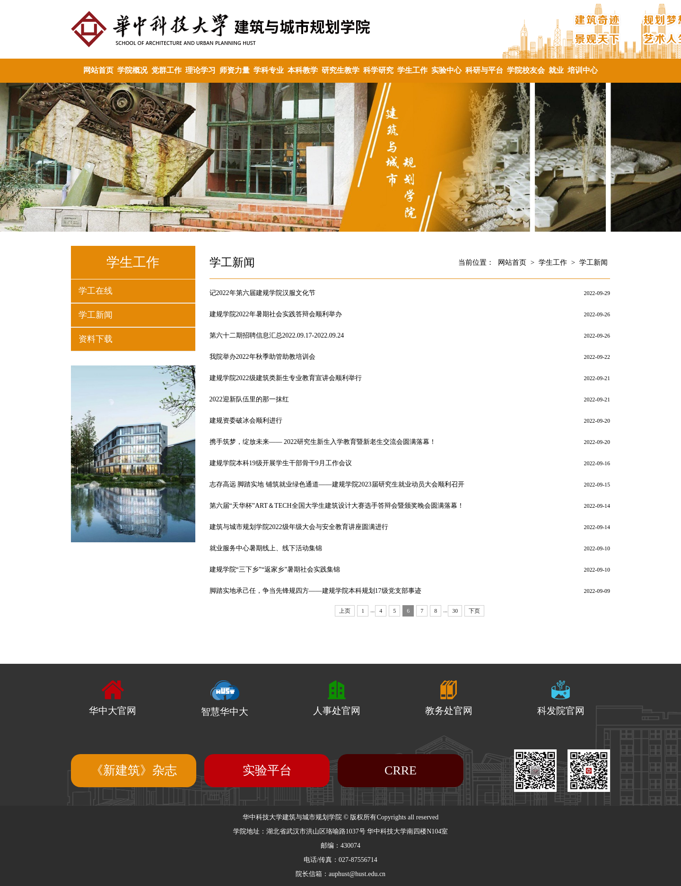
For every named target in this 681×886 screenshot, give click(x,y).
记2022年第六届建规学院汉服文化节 (262, 292)
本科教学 (303, 70)
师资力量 (234, 70)
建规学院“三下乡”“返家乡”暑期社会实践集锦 (275, 569)
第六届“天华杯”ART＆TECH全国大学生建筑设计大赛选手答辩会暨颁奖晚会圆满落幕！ (337, 505)
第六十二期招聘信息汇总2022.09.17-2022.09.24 (277, 335)
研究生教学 (340, 70)
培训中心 (583, 70)
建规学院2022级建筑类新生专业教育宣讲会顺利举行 (286, 378)
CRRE (400, 770)
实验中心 (446, 70)
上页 (344, 611)
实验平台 (267, 770)
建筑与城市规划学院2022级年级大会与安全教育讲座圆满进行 (299, 526)
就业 (556, 70)
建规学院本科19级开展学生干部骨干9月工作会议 (281, 463)
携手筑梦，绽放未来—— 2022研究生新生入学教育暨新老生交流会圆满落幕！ (323, 441)
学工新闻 (96, 315)
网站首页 (98, 70)
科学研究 (378, 70)
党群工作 (166, 70)
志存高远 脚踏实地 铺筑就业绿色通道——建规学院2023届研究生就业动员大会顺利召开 (337, 484)
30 (455, 611)
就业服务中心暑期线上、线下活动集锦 (266, 548)
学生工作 (412, 70)
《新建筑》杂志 (134, 770)
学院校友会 (526, 70)
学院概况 (132, 70)
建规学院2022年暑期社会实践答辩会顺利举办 (276, 314)
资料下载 (96, 339)
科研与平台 (484, 70)
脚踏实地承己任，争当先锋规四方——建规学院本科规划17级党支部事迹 (315, 590)
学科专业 (268, 70)
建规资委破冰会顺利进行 (246, 420)
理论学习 (200, 70)
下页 (474, 611)
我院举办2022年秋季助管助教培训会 (262, 356)
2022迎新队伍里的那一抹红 (249, 399)
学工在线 (96, 290)
